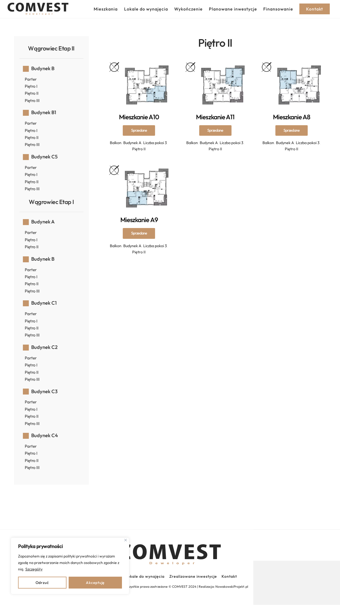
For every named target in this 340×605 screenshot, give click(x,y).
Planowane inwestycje (233, 9)
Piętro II (139, 149)
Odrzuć (42, 582)
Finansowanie (278, 9)
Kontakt (229, 576)
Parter (31, 79)
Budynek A (132, 142)
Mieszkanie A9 (139, 233)
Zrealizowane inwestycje (193, 576)
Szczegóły (34, 569)
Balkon (115, 142)
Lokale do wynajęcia (146, 9)
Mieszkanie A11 (215, 130)
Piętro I (31, 86)
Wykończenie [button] (188, 9)
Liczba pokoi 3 (155, 142)
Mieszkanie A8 (291, 130)
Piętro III (32, 100)
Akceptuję (95, 582)
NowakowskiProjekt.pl (231, 586)
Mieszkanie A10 (139, 130)
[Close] (125, 540)
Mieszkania (106, 9)
